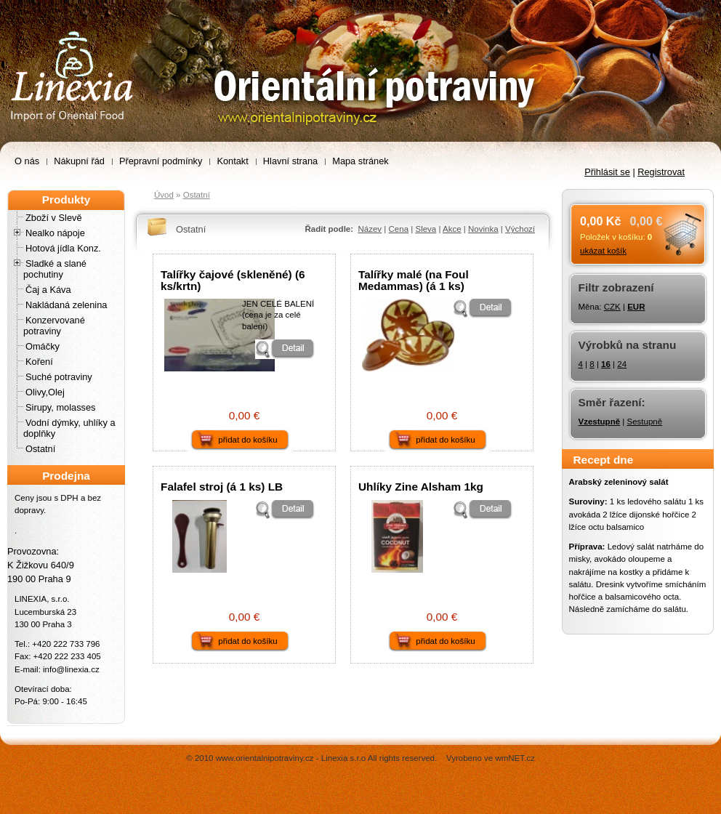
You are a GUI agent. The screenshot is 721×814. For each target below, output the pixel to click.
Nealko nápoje (55, 232)
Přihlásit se (607, 171)
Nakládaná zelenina (66, 304)
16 (606, 364)
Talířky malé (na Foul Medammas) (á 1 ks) (413, 279)
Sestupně (644, 421)
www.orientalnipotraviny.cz (265, 758)
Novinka (483, 229)
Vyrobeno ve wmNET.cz (490, 758)
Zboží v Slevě (53, 217)
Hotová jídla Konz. (63, 248)
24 (622, 364)
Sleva (425, 229)
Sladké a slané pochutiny (54, 269)
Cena (399, 229)
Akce (452, 229)
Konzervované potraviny (54, 326)
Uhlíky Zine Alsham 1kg (420, 486)
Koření (39, 361)
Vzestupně (600, 421)
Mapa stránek (360, 161)
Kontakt (232, 161)
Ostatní (40, 448)
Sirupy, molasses (60, 407)
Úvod (164, 194)
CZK (612, 306)
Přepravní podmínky (161, 161)
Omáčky (42, 346)
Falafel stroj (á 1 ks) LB (222, 486)
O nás (27, 161)
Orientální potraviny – (48, 8)
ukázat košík (603, 250)
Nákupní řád (79, 161)
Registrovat (661, 171)
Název (370, 229)
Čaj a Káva (48, 289)
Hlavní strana (290, 161)
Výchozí (520, 229)
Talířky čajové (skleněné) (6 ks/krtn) (233, 279)
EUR (636, 306)
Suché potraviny (58, 376)
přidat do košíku (247, 439)
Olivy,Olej (45, 392)
